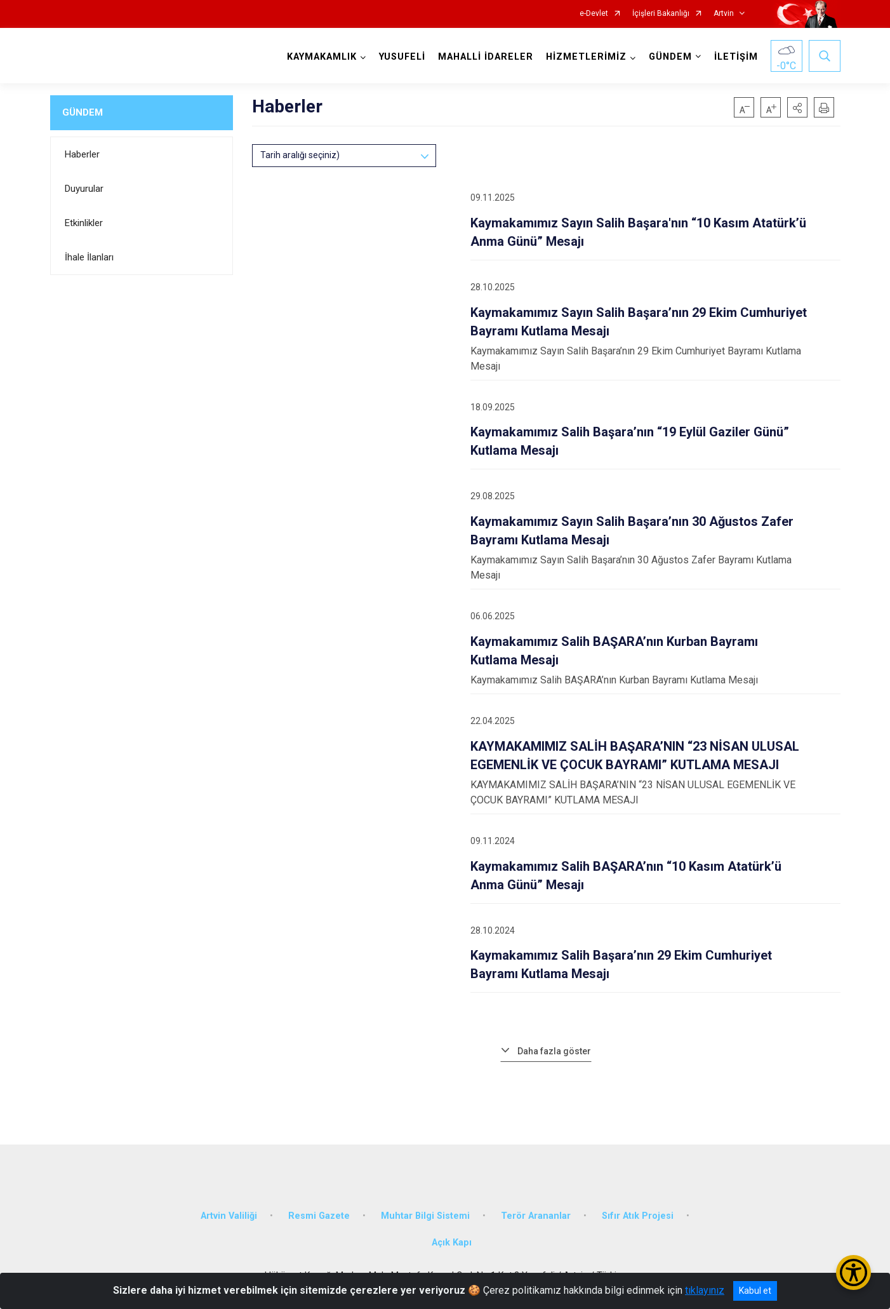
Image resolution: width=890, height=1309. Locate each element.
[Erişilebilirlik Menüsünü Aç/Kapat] (853, 1272)
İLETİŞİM (736, 56)
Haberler (82, 154)
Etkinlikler (84, 223)
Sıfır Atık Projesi (638, 1216)
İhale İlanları (89, 257)
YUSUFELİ (402, 56)
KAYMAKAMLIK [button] (322, 56)
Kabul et (755, 1291)
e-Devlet (594, 14)
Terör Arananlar (536, 1216)
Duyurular (84, 188)
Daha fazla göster (554, 1051)
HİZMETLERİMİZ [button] (586, 56)
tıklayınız (704, 1290)
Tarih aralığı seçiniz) (300, 155)
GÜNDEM (82, 112)
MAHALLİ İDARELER (485, 56)
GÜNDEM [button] (670, 56)
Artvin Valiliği (229, 1216)
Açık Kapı (452, 1242)
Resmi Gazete (319, 1216)
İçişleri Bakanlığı (660, 14)
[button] (797, 107)
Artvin (724, 14)
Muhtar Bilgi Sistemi (425, 1216)
